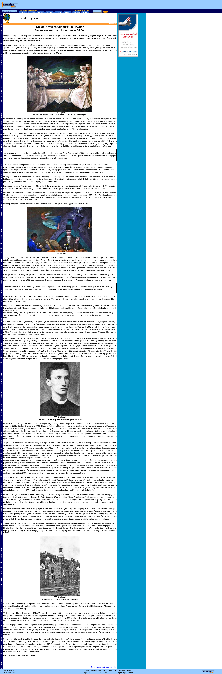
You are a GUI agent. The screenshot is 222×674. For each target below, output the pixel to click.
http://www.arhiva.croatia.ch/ (106, 673)
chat (100, 670)
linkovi (105, 670)
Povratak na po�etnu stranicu (104, 667)
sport (115, 670)
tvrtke (110, 670)
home (87, 670)
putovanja (122, 670)
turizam (128, 670)
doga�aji (94, 670)
